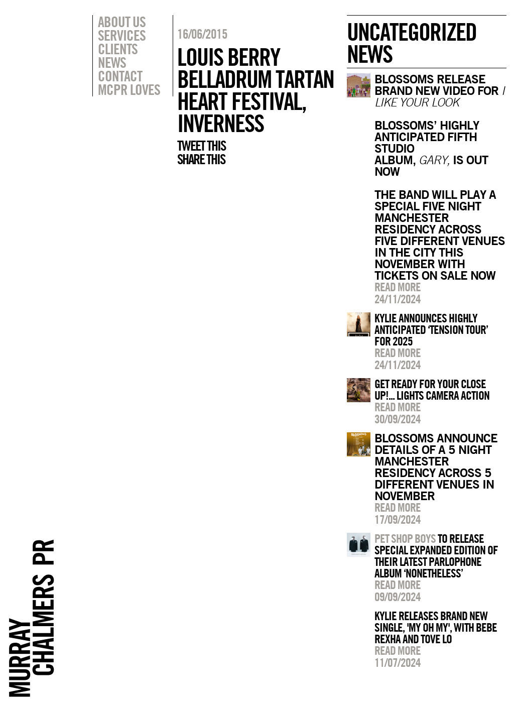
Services (122, 35)
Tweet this (201, 145)
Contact (120, 76)
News (112, 62)
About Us (122, 22)
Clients (118, 49)
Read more (397, 286)
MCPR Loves (129, 89)
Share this (201, 159)
